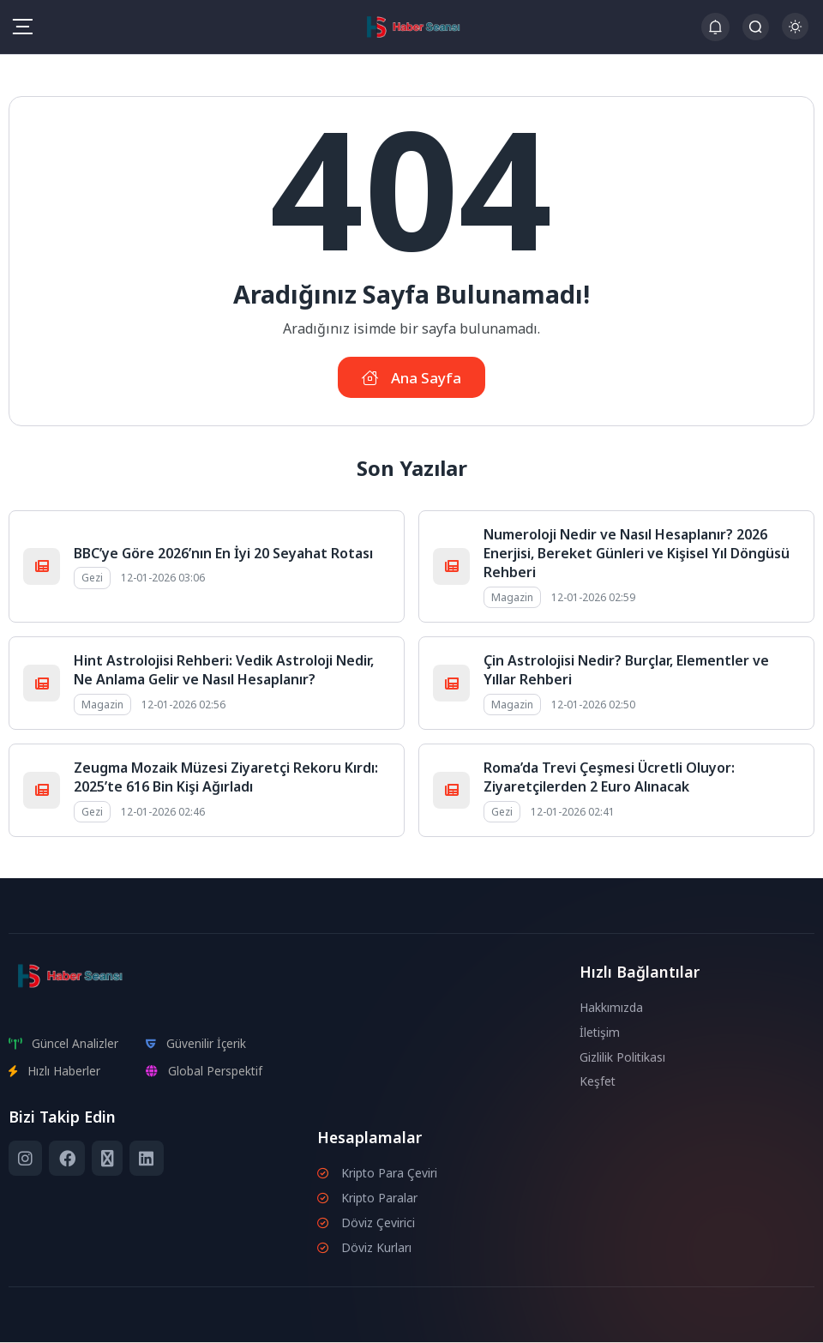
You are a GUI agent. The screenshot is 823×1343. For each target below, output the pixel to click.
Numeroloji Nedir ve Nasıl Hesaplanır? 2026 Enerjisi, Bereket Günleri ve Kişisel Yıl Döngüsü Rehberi (637, 554)
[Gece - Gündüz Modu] (795, 35)
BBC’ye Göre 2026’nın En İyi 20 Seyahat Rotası (223, 554)
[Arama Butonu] (755, 27)
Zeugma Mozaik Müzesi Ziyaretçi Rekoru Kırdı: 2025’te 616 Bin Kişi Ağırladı (226, 778)
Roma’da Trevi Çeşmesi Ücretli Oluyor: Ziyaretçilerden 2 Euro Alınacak (609, 778)
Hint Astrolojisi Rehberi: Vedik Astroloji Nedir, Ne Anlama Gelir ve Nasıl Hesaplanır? (224, 671)
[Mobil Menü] (22, 26)
